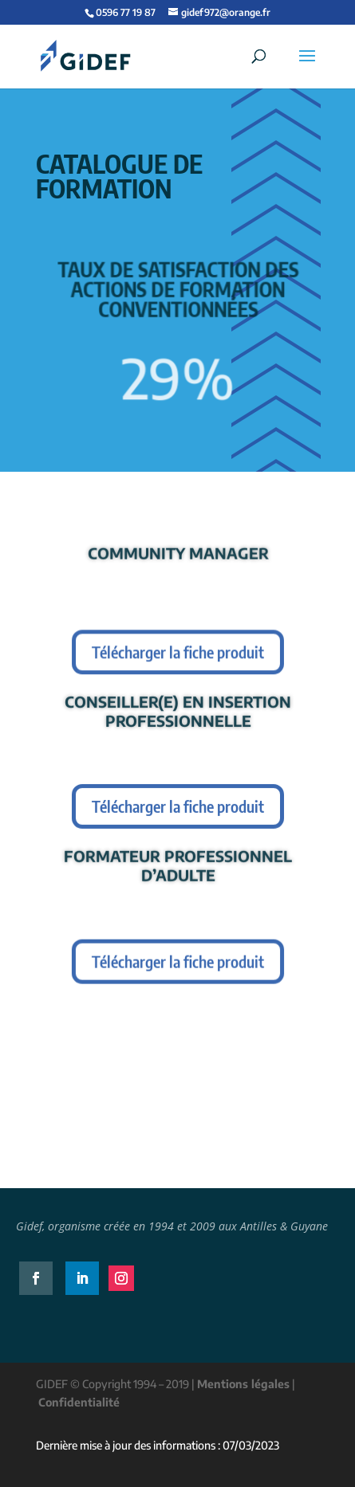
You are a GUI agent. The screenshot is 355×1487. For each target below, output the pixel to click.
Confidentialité (79, 1402)
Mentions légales (243, 1384)
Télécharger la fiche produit (178, 653)
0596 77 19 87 (126, 12)
